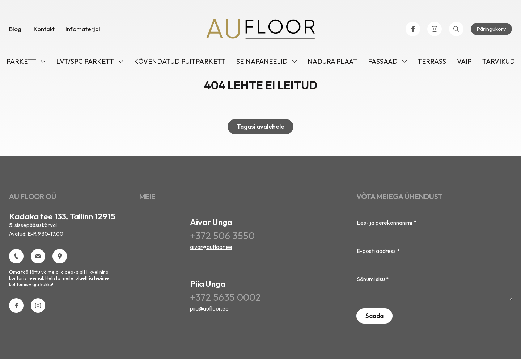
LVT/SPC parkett (85, 61)
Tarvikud (498, 61)
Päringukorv (491, 28)
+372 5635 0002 (225, 297)
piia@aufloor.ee (209, 308)
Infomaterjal (82, 29)
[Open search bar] (456, 29)
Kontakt (44, 29)
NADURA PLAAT (332, 61)
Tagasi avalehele (260, 126)
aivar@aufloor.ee (211, 246)
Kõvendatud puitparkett (179, 61)
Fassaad (383, 61)
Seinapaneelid (262, 61)
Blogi (16, 29)
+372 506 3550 (222, 235)
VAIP (464, 61)
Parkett (21, 61)
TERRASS (432, 61)
